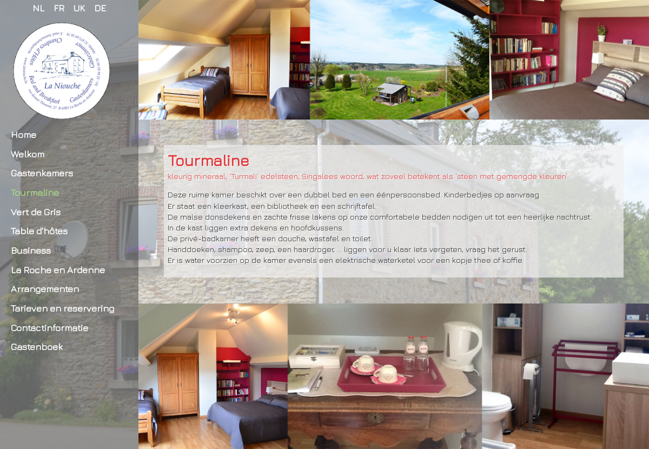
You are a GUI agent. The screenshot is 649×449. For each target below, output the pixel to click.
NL (38, 8)
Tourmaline (35, 192)
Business (31, 250)
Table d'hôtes (39, 230)
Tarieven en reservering (62, 308)
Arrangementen (45, 288)
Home (23, 134)
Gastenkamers (42, 173)
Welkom (27, 154)
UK (79, 8)
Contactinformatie (49, 327)
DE (100, 8)
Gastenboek (37, 346)
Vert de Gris (36, 211)
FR (59, 8)
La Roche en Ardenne (58, 269)
